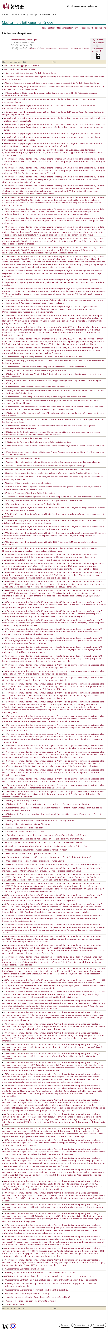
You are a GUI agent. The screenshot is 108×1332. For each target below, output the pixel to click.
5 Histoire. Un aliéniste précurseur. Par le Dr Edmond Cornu (29, 73)
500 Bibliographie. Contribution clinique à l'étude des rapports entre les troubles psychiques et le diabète (49, 1279)
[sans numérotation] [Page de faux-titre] (20, 65)
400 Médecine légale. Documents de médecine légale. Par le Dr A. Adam (34, 849)
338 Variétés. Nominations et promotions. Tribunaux (26, 824)
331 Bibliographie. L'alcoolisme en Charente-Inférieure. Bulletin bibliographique (38, 820)
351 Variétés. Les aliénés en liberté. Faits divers (24, 831)
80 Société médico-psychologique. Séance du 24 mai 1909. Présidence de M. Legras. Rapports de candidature (51, 133)
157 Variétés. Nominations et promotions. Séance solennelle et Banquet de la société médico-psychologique (51, 462)
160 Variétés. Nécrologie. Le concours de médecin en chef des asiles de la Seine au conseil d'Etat (46, 469)
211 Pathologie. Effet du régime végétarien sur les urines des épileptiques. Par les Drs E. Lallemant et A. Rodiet (51, 496)
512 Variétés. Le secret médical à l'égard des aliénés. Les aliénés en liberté (36, 1297)
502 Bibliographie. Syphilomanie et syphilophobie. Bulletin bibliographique (35, 1289)
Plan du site (98, 1325)
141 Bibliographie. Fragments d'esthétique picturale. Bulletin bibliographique (36, 442)
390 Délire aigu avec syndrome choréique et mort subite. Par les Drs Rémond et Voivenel (42, 842)
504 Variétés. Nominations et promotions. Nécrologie (26, 1293)
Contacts (64, 1325)
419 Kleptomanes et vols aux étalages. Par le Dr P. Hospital (29, 853)
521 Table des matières (13, 1304)
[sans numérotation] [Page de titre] (18, 69)
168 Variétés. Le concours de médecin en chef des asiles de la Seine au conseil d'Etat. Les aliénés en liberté (50, 473)
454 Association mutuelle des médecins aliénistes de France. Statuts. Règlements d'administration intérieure (51, 864)
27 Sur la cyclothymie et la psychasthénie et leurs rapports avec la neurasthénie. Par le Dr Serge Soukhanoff (51, 83)
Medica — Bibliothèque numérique (27, 22)
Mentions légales (80, 1325)
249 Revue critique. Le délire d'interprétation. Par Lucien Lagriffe (31, 504)
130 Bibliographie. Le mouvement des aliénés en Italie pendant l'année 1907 (36, 386)
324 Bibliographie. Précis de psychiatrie (20, 800)
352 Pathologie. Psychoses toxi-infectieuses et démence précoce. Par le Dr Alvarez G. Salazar (44, 835)
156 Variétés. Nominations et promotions (21, 458)
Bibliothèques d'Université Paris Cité (82, 6)
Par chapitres (98, 42)
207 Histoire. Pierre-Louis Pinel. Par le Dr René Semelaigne (28, 493)
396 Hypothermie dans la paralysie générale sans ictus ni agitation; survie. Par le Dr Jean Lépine (45, 846)
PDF (95, 45)
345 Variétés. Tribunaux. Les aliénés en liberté (23, 827)
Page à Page (97, 39)
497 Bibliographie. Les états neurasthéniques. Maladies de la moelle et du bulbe (38, 1272)
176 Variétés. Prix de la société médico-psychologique (26, 483)
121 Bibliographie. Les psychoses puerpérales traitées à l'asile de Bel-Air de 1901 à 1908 (42, 356)
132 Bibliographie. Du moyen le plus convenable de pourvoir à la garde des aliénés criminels (44, 396)
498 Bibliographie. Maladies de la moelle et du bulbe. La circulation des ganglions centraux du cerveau (48, 1276)
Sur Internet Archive (97, 50)
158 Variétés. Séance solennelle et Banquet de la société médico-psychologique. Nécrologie (43, 465)
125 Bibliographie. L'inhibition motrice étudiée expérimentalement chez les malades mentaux (44, 366)
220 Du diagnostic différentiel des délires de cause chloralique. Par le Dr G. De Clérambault (43, 500)
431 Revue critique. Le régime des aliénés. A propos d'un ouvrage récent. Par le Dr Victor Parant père (47, 857)
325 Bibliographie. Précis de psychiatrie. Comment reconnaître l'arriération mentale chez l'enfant (45, 804)
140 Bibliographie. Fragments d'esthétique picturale (25, 438)
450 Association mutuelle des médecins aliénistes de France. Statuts (33, 860)
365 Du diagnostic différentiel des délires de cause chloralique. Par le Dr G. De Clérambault (43, 838)
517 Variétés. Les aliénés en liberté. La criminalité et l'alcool (29, 1301)
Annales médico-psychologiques (25, 39)
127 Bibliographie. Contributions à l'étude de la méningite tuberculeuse (34, 370)
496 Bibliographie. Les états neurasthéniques (23, 1268)
